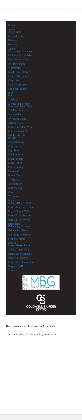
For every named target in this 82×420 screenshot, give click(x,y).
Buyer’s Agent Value (19, 211)
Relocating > (15, 223)
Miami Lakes (15, 163)
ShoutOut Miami (17, 118)
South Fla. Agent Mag (20, 106)
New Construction (18, 59)
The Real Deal (16, 110)
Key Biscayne (15, 154)
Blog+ (11, 93)
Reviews (13, 40)
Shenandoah (15, 183)
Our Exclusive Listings (20, 51)
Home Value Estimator (20, 262)
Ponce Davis (15, 175)
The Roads (14, 179)
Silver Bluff (14, 192)
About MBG (14, 32)
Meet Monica (15, 36)
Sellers (12, 243)
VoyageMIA (14, 114)
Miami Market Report (20, 203)
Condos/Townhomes (20, 76)
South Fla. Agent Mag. (20, 127)
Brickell (12, 137)
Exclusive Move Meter (20, 55)
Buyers (12, 200)
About (11, 29)
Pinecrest (13, 171)
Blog (10, 95)
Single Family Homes (19, 72)
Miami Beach (15, 158)
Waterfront (14, 67)
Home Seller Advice (19, 258)
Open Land (14, 80)
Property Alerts (16, 238)
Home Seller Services (20, 253)
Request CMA (16, 266)
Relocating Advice (18, 230)
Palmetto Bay (15, 167)
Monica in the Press (19, 103)
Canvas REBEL (16, 122)
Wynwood (13, 196)
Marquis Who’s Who (18, 131)
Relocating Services (19, 226)
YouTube (13, 99)
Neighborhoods (16, 135)
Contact (12, 270)
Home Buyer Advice (19, 219)
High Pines (14, 150)
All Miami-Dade (16, 63)
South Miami (15, 188)
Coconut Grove (16, 142)
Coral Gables (15, 146)
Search (12, 48)
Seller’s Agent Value (19, 249)
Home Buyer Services (20, 215)
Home (11, 25)
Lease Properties (17, 84)
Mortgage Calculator (19, 234)
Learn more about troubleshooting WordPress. (31, 334)
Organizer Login (17, 88)
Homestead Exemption (21, 207)
